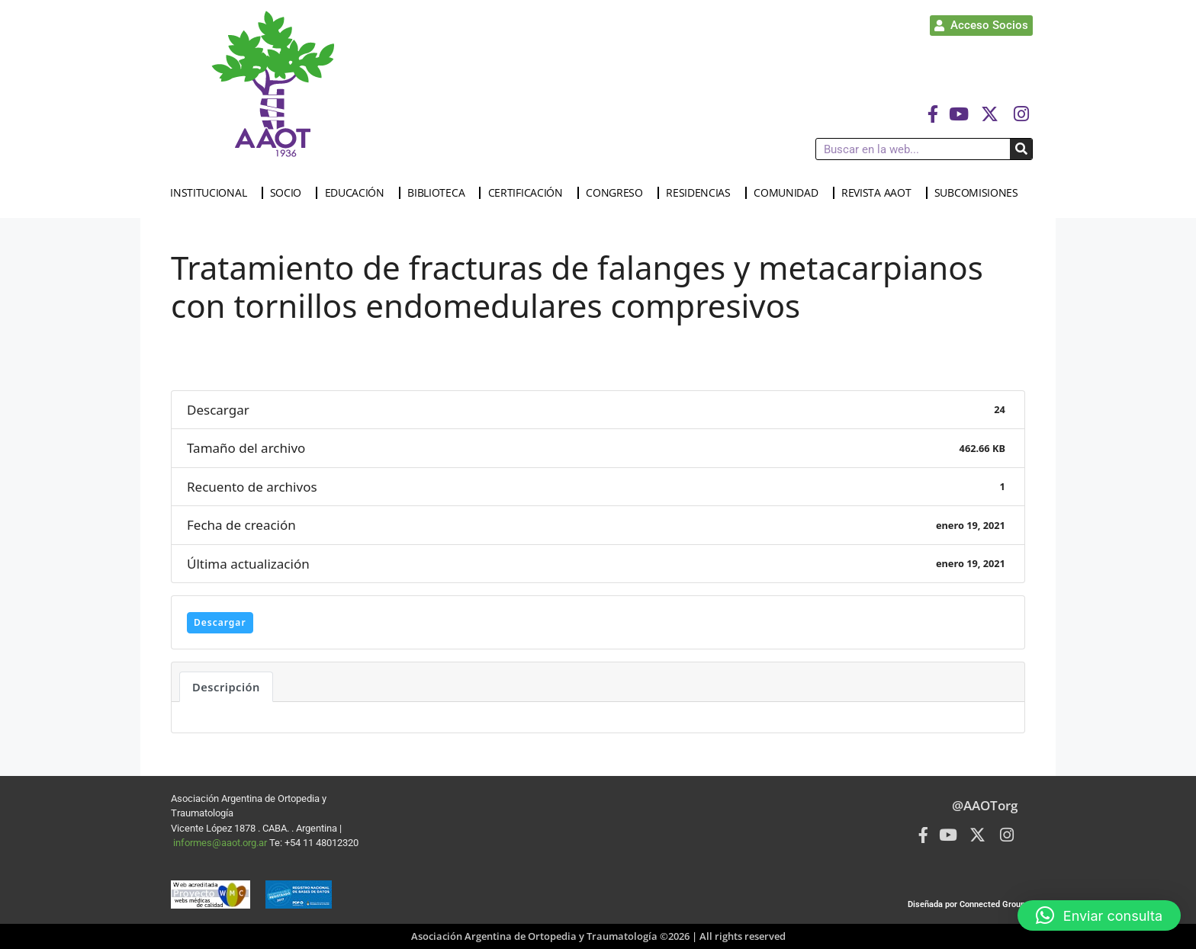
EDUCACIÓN (358, 192)
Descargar (220, 622)
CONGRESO (618, 192)
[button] (1099, 915)
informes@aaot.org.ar (221, 842)
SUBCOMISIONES (980, 192)
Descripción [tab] (226, 686)
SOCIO (290, 192)
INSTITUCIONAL (212, 192)
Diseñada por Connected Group (966, 904)
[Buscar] (1021, 149)
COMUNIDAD (789, 192)
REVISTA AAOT (879, 192)
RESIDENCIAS (702, 192)
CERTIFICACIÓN (529, 192)
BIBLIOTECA (439, 192)
